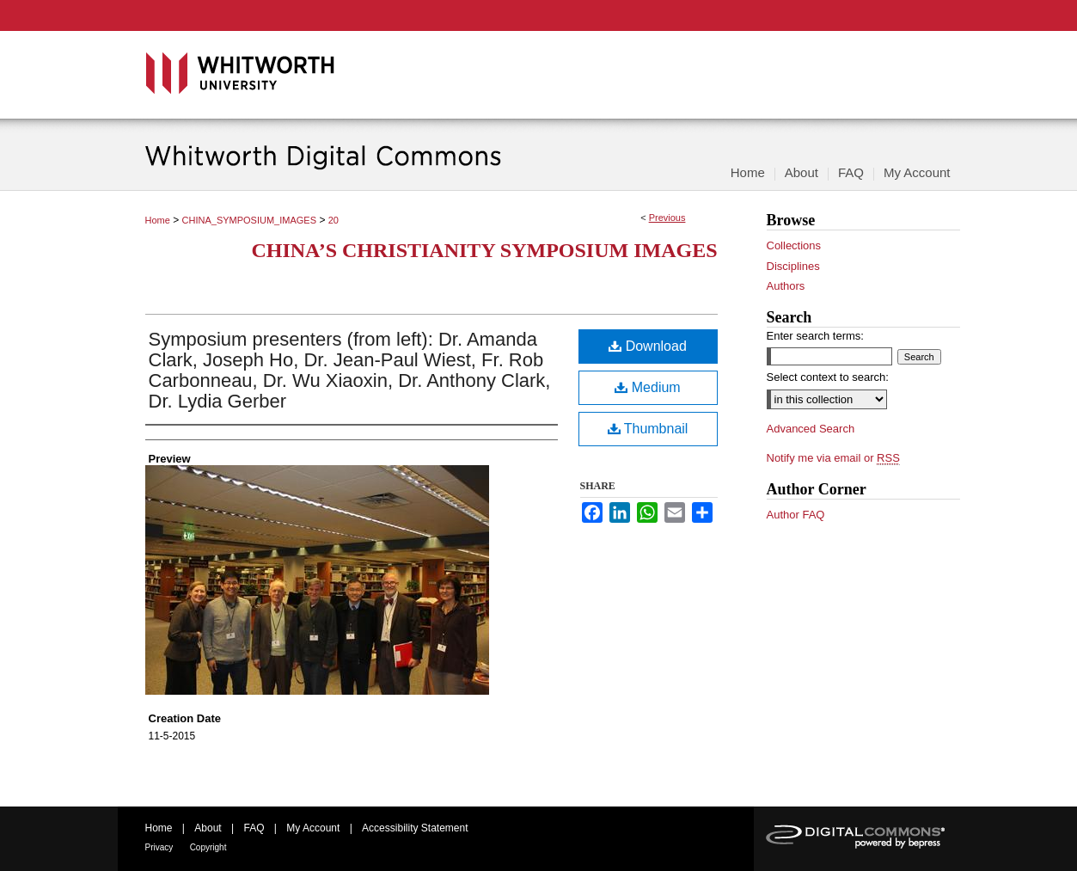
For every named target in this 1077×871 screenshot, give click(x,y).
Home (157, 220)
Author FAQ (796, 514)
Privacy (159, 847)
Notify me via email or (833, 458)
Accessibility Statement (415, 828)
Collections (794, 245)
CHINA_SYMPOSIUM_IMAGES (249, 220)
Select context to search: (828, 377)
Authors (786, 285)
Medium (647, 387)
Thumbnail (648, 428)
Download (648, 346)
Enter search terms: (815, 335)
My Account (313, 828)
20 (333, 220)
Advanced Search (811, 428)
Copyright (208, 847)
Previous (667, 217)
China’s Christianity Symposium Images (484, 250)
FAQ (253, 828)
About (207, 828)
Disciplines (793, 266)
